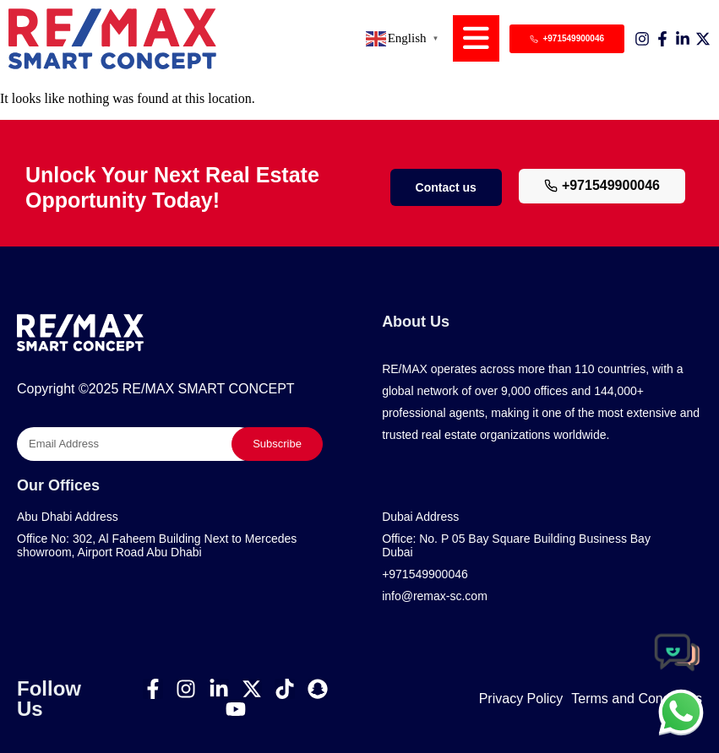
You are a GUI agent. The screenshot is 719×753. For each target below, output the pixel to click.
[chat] (681, 711)
